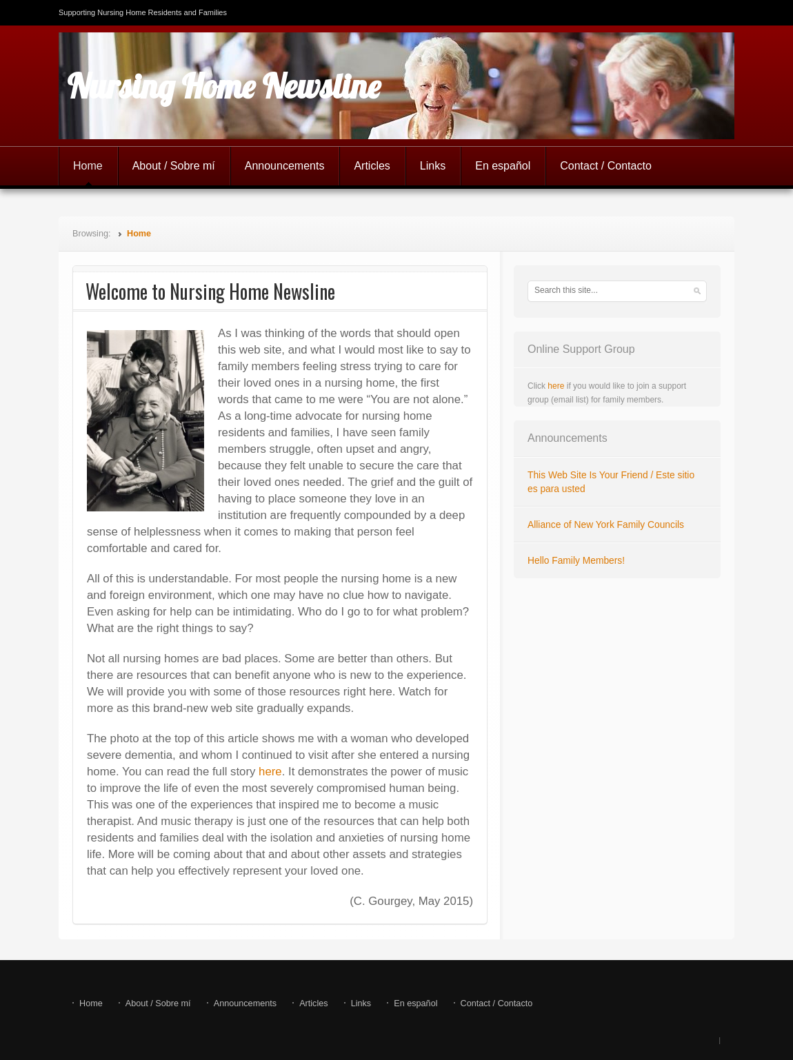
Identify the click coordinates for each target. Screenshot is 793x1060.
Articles (372, 166)
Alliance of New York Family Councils (606, 525)
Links (432, 166)
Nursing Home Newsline (224, 86)
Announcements (285, 166)
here (270, 771)
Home (88, 166)
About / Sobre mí (173, 166)
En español (502, 166)
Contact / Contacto (606, 166)
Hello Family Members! (576, 561)
